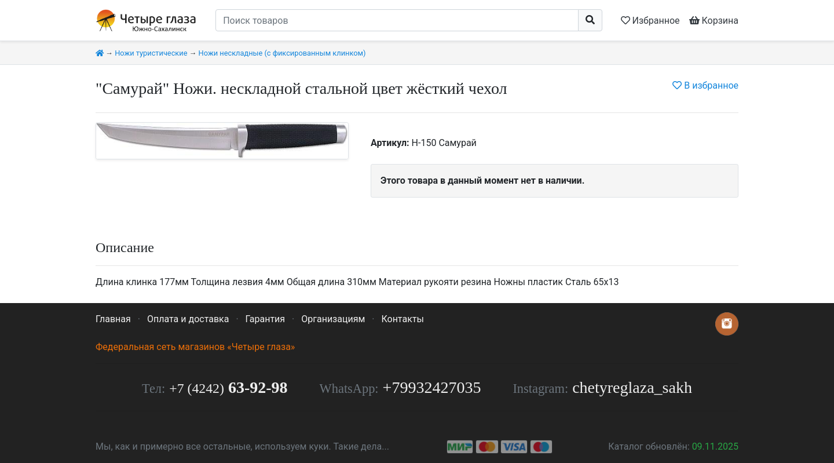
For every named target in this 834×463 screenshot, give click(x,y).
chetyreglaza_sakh (632, 387)
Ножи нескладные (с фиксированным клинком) (282, 53)
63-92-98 (228, 387)
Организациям (333, 319)
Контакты (402, 319)
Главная (113, 319)
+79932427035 (432, 387)
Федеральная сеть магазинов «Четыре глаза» (195, 346)
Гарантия (266, 319)
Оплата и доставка (188, 319)
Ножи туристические (151, 53)
